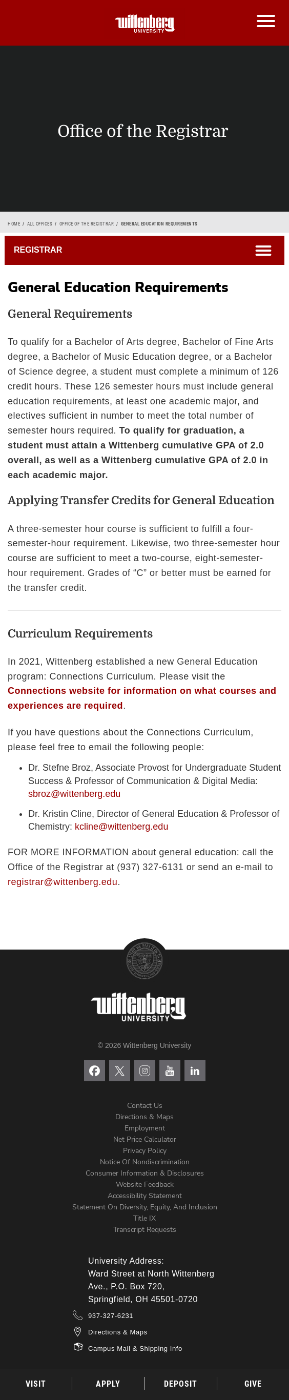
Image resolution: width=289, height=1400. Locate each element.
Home (14, 224)
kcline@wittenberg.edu (121, 826)
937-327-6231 (110, 1316)
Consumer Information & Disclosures (145, 1173)
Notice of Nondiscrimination (145, 1162)
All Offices (40, 224)
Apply (108, 1384)
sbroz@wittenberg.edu (74, 794)
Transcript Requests (144, 1229)
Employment (145, 1128)
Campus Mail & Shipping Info (135, 1348)
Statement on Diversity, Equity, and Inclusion (144, 1207)
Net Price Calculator (144, 1139)
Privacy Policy (145, 1151)
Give (253, 1384)
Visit (36, 1384)
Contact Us (144, 1105)
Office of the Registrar (86, 224)
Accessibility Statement (145, 1196)
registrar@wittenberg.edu (62, 882)
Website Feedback (145, 1184)
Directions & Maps (144, 1117)
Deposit (180, 1384)
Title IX (144, 1218)
